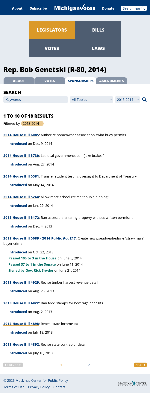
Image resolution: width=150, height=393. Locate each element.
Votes (52, 48)
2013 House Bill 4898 (21, 323)
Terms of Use (13, 387)
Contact (59, 387)
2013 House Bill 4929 (21, 282)
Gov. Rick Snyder (39, 270)
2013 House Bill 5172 (21, 217)
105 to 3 (27, 258)
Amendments (111, 81)
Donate (108, 8)
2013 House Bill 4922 (21, 303)
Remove (41, 123)
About (17, 8)
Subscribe (38, 8)
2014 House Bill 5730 (21, 155)
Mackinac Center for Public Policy (42, 380)
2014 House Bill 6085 (21, 135)
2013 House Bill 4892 (21, 344)
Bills (98, 30)
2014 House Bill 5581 (21, 176)
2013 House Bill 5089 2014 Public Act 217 (39, 238)
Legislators (52, 30)
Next (139, 365)
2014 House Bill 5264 (21, 197)
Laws (98, 48)
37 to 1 (26, 264)
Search (143, 8)
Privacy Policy (39, 387)
